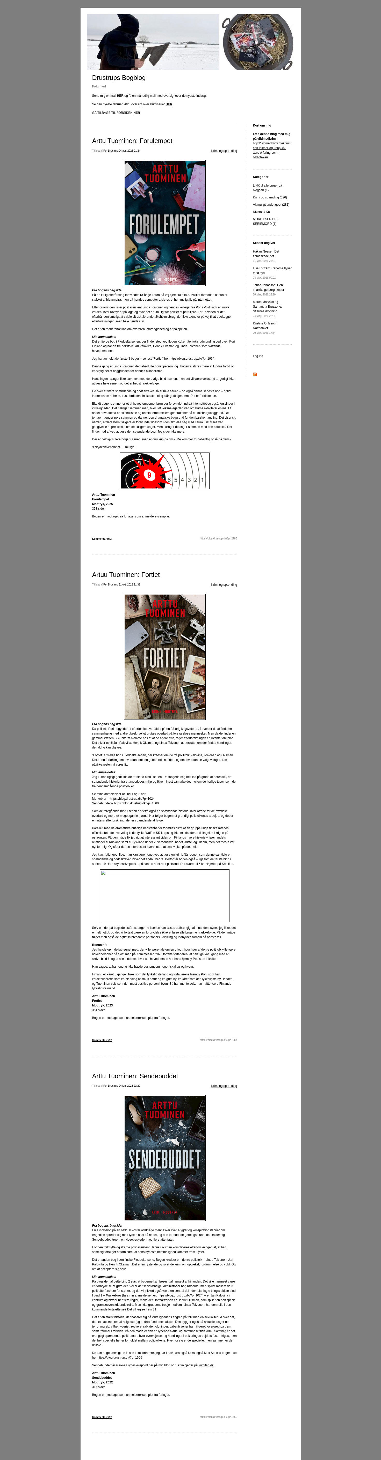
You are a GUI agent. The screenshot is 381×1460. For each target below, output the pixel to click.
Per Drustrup (110, 150)
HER (120, 96)
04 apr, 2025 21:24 (129, 150)
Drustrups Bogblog (119, 77)
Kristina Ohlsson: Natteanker (265, 328)
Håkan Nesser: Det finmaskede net (266, 256)
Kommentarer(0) (102, 538)
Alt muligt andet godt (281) (271, 204)
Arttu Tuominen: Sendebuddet (135, 1076)
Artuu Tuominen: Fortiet (126, 574)
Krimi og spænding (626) (270, 197)
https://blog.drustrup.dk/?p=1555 (119, 1357)
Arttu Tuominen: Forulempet (132, 140)
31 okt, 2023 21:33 (129, 584)
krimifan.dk (205, 1365)
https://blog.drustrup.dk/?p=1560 (136, 803)
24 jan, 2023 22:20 (129, 1085)
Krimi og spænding (224, 151)
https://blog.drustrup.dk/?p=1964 (192, 358)
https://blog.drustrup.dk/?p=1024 (132, 799)
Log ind (258, 356)
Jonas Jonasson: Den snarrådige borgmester (268, 289)
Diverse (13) (261, 212)
